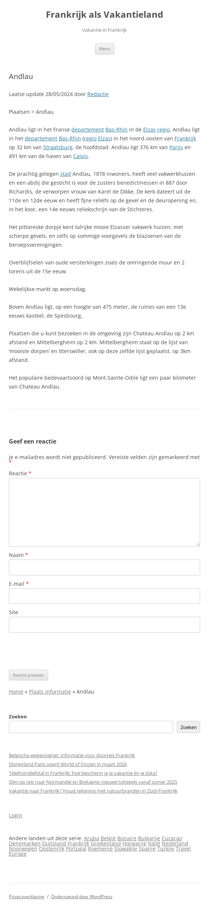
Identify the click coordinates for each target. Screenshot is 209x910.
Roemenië (100, 848)
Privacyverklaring (26, 896)
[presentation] (65, 651)
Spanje (147, 848)
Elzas (149, 129)
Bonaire (126, 838)
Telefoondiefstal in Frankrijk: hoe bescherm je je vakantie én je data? (83, 773)
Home (16, 691)
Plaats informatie (50, 691)
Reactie (20, 473)
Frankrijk (185, 138)
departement (87, 129)
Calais (80, 156)
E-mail (19, 583)
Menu (104, 48)
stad (65, 173)
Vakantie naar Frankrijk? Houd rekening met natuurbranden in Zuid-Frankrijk (93, 790)
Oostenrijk (51, 848)
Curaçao (172, 838)
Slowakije (125, 848)
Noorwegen (23, 848)
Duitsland (54, 843)
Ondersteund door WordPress (81, 896)
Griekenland (106, 843)
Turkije (165, 848)
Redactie (98, 94)
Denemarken (25, 843)
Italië (154, 843)
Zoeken (18, 716)
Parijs (176, 147)
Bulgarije (149, 838)
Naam (18, 554)
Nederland (175, 843)
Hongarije (134, 843)
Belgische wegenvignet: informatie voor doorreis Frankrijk (72, 755)
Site (13, 612)
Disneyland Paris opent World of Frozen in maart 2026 (68, 764)
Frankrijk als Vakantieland (104, 14)
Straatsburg (58, 147)
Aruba (91, 838)
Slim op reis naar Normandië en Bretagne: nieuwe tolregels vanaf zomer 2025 (93, 782)
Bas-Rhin (116, 129)
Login (15, 815)
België (108, 838)
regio (163, 129)
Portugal (76, 848)
